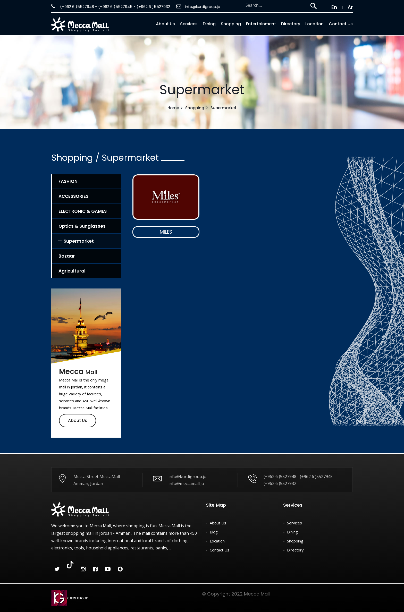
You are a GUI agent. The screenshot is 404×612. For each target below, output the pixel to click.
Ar (350, 7)
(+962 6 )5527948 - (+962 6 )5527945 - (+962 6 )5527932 (110, 6)
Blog (214, 531)
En (331, 7)
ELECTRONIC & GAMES (82, 211)
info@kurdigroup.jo (198, 6)
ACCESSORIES (73, 196)
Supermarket (79, 241)
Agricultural (72, 271)
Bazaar (66, 256)
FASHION (68, 181)
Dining (209, 24)
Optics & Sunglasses (82, 226)
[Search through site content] (275, 5)
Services (189, 24)
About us (165, 24)
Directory (290, 24)
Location (314, 24)
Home (173, 107)
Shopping (231, 24)
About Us (77, 420)
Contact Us (341, 24)
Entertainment (261, 24)
